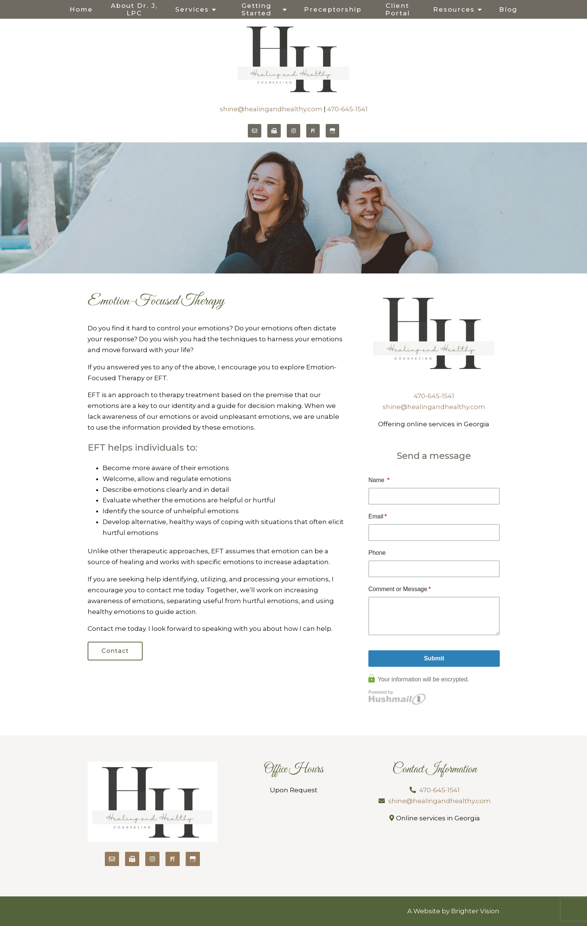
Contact (115, 650)
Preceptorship (333, 9)
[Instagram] (293, 130)
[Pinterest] (313, 130)
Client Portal (397, 9)
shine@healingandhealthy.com (271, 109)
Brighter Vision (475, 911)
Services (192, 9)
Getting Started (256, 9)
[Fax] (274, 130)
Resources (454, 9)
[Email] (254, 130)
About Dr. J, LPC (134, 9)
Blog (508, 9)
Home (81, 9)
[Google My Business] (332, 130)
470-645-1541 (347, 109)
